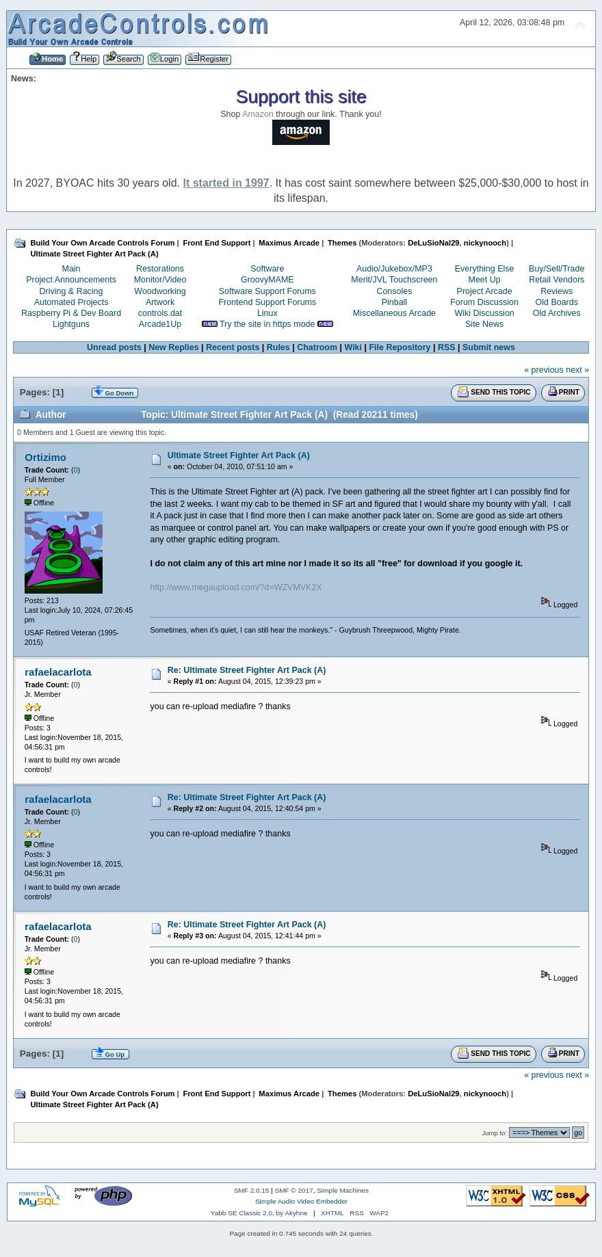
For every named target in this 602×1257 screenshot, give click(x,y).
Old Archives (557, 313)
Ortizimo (45, 457)
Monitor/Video (160, 280)
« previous (544, 370)
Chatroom (317, 347)
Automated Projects (71, 302)
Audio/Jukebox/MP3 (394, 269)
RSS (447, 347)
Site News (484, 324)
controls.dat (160, 313)
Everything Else (484, 269)
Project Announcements (71, 280)
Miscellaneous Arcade (394, 313)
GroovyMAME (267, 280)
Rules (278, 347)
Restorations (160, 269)
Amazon (258, 114)
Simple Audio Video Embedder (301, 1201)
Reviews (556, 291)
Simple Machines (343, 1190)
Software (267, 269)
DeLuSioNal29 (433, 243)
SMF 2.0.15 (252, 1190)
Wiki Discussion (484, 313)
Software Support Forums (267, 291)
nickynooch (485, 243)
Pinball (394, 302)
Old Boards (557, 302)
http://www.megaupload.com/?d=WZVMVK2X (236, 587)
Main (71, 269)
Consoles (394, 291)
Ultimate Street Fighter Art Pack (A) (239, 455)
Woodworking (159, 291)
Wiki (353, 347)
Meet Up (485, 280)
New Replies (173, 347)
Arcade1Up (160, 324)
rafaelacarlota (58, 672)
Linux (267, 313)
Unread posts (114, 347)
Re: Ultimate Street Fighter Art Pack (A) (247, 670)
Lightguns (71, 324)
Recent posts (232, 347)
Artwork (160, 302)
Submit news (488, 347)
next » (577, 370)
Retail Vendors (556, 280)
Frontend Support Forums (267, 302)
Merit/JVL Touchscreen (394, 280)
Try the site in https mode (267, 324)
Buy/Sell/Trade (556, 269)
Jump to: (495, 1133)
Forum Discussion (484, 302)
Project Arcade (484, 291)
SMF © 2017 (294, 1190)
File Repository (399, 347)
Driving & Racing (71, 291)
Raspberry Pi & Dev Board (71, 313)
